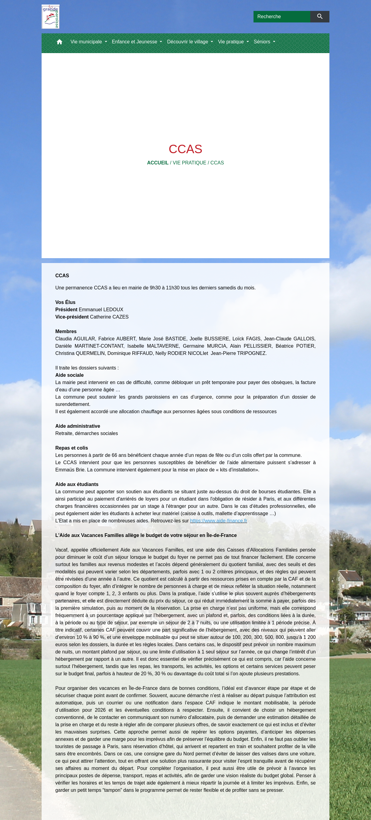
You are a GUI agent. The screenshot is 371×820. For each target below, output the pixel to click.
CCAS (217, 162)
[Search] (282, 16)
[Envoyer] (319, 16)
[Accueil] (51, 16)
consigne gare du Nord (169, 753)
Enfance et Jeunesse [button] (135, 41)
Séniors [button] (263, 41)
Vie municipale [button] (86, 41)
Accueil (157, 162)
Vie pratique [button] (231, 41)
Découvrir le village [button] (188, 41)
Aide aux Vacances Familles (152, 549)
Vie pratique (189, 162)
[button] (59, 43)
